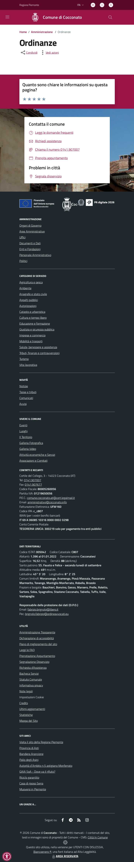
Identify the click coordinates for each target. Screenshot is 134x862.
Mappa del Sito (28, 720)
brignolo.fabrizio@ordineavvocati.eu (47, 614)
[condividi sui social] (28, 52)
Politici (23, 261)
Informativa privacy (31, 685)
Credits (23, 703)
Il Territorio (25, 437)
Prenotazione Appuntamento (37, 656)
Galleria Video (27, 449)
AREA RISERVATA (64, 856)
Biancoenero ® (42, 851)
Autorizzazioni (27, 306)
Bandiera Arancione (31, 754)
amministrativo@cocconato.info (47, 502)
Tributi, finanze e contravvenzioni (39, 353)
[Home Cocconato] (55, 17)
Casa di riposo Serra (31, 783)
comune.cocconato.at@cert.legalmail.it (51, 498)
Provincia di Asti (29, 748)
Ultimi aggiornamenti (32, 709)
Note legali (26, 691)
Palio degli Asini (28, 760)
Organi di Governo (30, 225)
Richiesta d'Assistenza (33, 667)
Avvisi (23, 404)
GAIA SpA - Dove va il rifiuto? (37, 771)
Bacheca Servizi (29, 673)
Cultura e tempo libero (33, 317)
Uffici (22, 237)
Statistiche (26, 715)
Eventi (23, 425)
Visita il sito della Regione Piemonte (41, 742)
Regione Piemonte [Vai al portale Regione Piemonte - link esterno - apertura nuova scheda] (29, 5)
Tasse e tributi (27, 392)
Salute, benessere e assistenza (38, 347)
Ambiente (25, 288)
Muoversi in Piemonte (32, 789)
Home (23, 32)
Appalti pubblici (28, 300)
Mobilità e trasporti (31, 341)
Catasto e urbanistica (32, 312)
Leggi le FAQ (27, 650)
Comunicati (26, 398)
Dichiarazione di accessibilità (36, 638)
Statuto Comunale (30, 679)
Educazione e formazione (34, 323)
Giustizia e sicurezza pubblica (36, 329)
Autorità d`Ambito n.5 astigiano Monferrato (45, 765)
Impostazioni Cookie (31, 697)
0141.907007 (32, 480)
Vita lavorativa (28, 365)
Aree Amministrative (32, 231)
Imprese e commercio (32, 335)
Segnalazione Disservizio (34, 662)
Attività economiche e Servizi (37, 454)
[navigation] (7, 17)
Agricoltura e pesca (31, 282)
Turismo (24, 359)
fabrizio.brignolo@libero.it (43, 609)
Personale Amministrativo (35, 255)
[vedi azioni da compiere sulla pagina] (49, 52)
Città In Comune (98, 837)
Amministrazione (42, 32)
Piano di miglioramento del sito (38, 644)
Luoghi (23, 431)
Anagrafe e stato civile (33, 294)
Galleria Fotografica (31, 443)
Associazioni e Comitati (33, 460)
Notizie (23, 386)
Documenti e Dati (30, 243)
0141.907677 (33, 484)
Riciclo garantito (29, 777)
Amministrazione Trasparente (37, 632)
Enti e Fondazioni (29, 249)
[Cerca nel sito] (110, 17)
